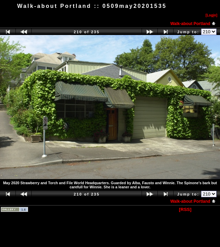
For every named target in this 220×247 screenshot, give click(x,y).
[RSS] (185, 209)
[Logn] (211, 15)
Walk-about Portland (193, 23)
